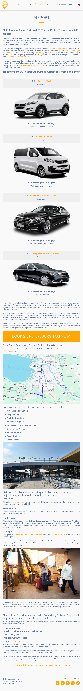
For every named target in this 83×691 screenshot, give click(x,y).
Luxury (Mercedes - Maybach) (45, 253)
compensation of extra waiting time (31, 65)
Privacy (11, 683)
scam (17, 641)
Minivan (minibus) (44, 136)
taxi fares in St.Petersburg (56, 49)
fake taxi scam (59, 535)
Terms (4, 683)
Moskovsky (10, 53)
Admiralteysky (75, 51)
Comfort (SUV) (44, 81)
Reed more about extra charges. (18, 57)
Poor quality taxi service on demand (28, 535)
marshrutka (19, 502)
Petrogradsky (39, 53)
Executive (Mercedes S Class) (44, 195)
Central (67, 51)
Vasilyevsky (52, 53)
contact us (17, 661)
